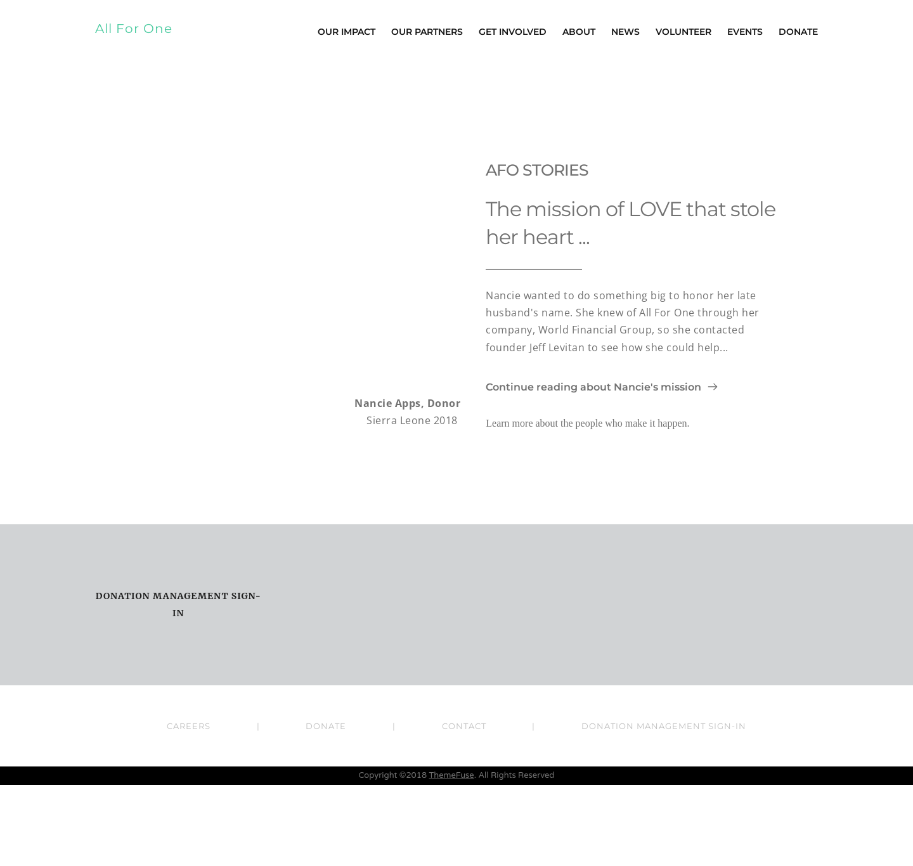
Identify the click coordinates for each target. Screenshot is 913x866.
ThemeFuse (451, 856)
